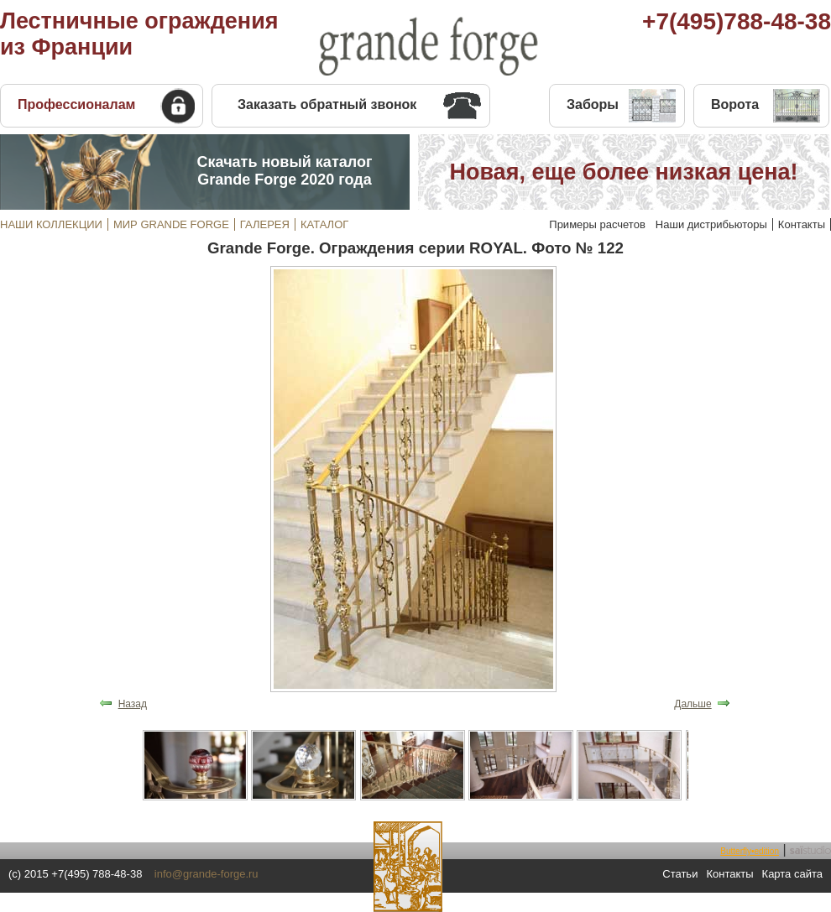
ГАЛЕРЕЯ (265, 224)
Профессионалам (76, 104)
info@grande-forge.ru (206, 874)
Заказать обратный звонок (327, 104)
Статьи (680, 874)
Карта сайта (792, 874)
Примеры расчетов (597, 224)
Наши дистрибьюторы (711, 224)
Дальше (692, 704)
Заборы (593, 104)
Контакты (801, 224)
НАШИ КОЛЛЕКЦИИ (51, 224)
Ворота (735, 104)
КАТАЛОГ (324, 224)
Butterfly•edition (749, 851)
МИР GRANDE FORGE (171, 224)
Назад (132, 704)
